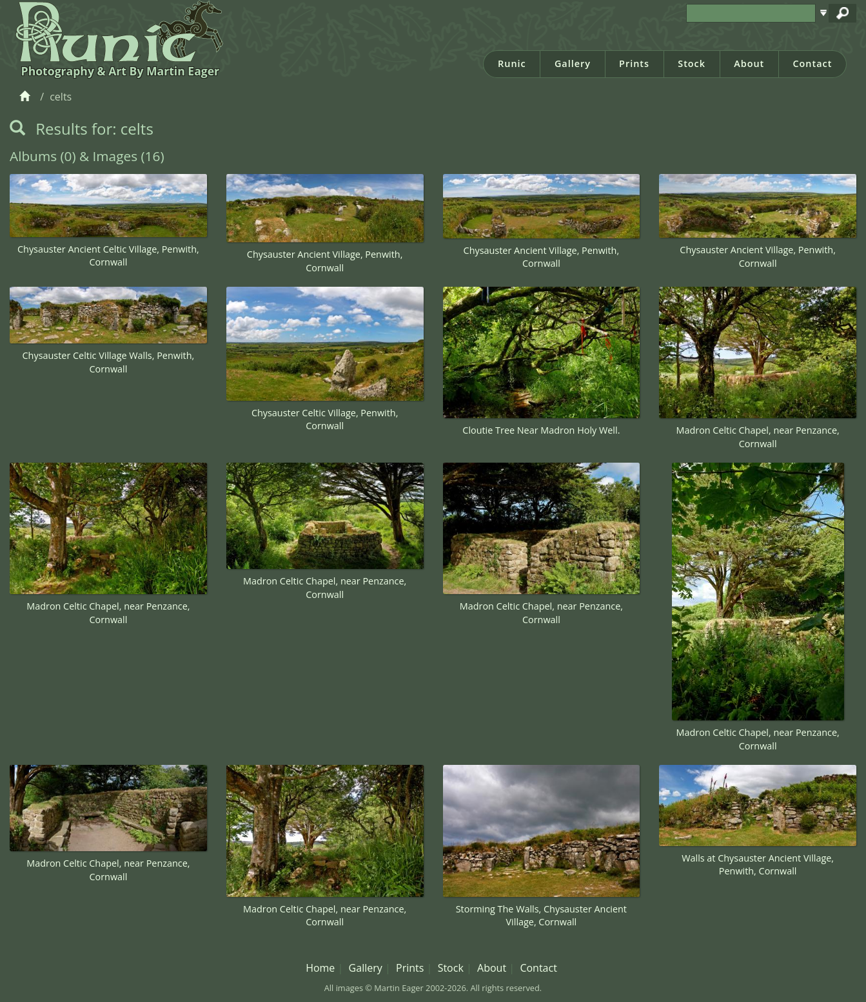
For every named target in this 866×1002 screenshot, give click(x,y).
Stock (691, 63)
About (749, 63)
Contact (812, 63)
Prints (634, 63)
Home (320, 968)
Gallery (573, 63)
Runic (512, 63)
